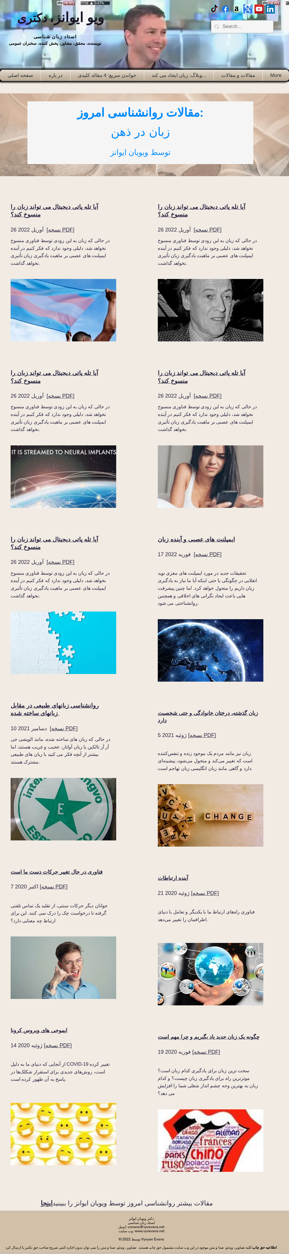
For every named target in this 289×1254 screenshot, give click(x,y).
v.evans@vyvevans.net (146, 1227)
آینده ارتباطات (173, 878)
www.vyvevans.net (149, 1231)
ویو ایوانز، (60, 17)
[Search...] (241, 26)
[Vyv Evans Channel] (259, 9)
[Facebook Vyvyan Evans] (225, 9)
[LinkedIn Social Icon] (270, 9)
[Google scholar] (247, 9)
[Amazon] (236, 9)
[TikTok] (214, 9)
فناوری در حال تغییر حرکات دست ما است (57, 872)
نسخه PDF (60, 230)
